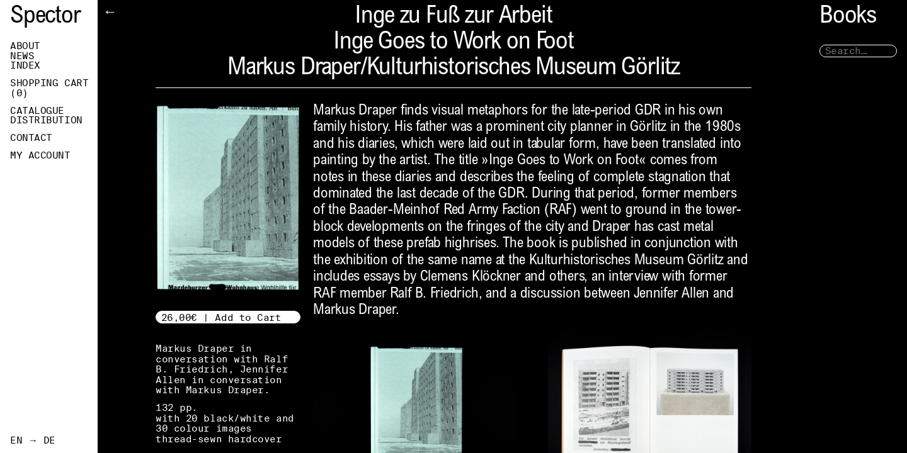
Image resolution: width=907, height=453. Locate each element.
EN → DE (32, 440)
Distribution (46, 120)
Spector (45, 17)
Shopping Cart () (49, 88)
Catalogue (37, 111)
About (25, 46)
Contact (31, 138)
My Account (40, 155)
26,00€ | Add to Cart (221, 317)
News (22, 56)
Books (847, 17)
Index (25, 65)
